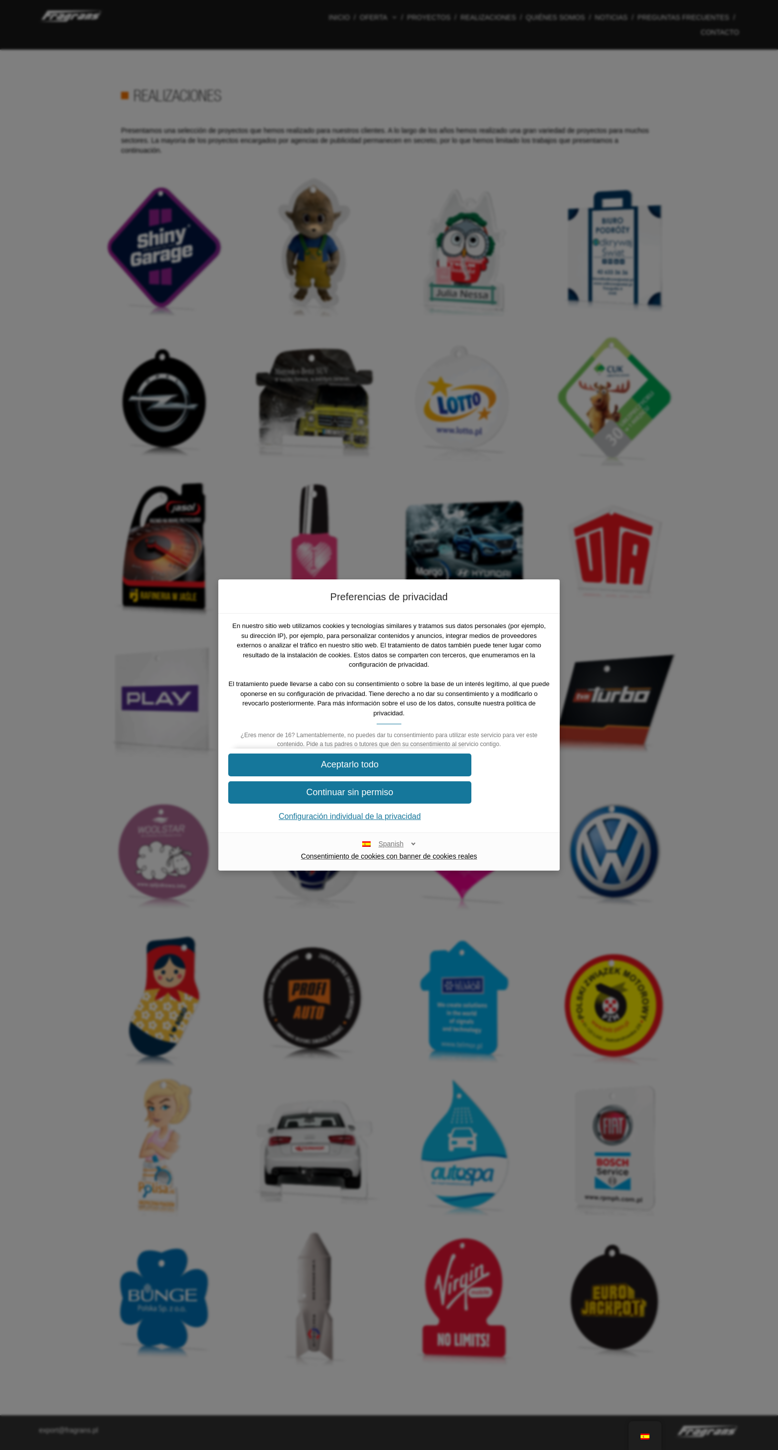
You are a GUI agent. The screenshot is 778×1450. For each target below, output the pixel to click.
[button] (389, 774)
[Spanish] (389, 853)
